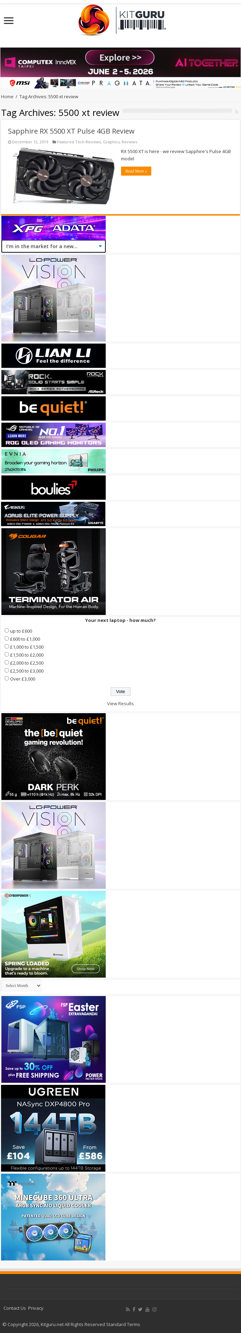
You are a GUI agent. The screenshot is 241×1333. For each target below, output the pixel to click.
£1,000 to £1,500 (26, 647)
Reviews (129, 141)
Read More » (136, 171)
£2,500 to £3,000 (26, 671)
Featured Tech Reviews (79, 141)
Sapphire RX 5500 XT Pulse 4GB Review (71, 131)
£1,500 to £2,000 (26, 655)
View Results (120, 703)
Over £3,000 (22, 679)
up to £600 (21, 631)
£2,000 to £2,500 (26, 663)
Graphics (111, 141)
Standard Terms (123, 1324)
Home (7, 96)
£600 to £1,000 (25, 639)
